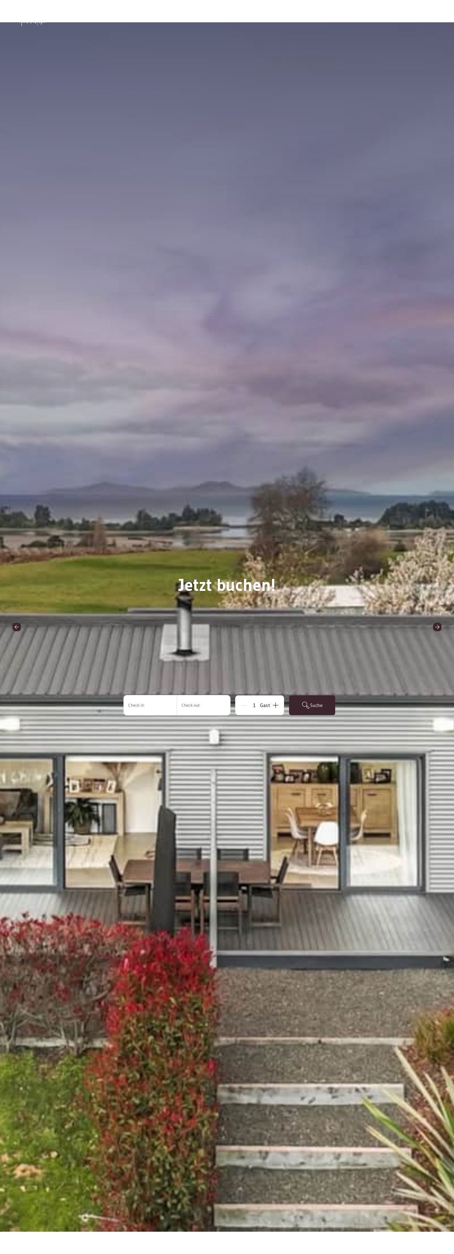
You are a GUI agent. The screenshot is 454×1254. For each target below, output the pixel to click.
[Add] (275, 705)
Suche (312, 705)
